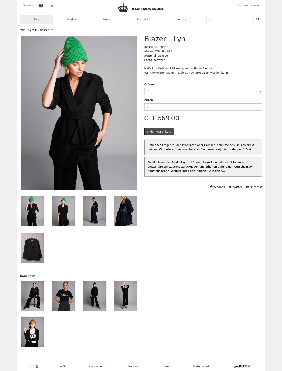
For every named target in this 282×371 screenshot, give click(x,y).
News (107, 19)
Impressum (97, 366)
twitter (235, 187)
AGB (224, 171)
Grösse (149, 84)
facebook (217, 187)
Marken (72, 19)
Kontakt (142, 19)
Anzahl (148, 100)
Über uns (181, 19)
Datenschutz (202, 366)
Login (51, 5)
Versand (133, 366)
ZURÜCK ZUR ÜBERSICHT (36, 30)
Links (166, 366)
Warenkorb (33, 5)
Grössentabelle (248, 5)
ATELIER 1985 (163, 51)
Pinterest (254, 187)
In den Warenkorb (159, 131)
